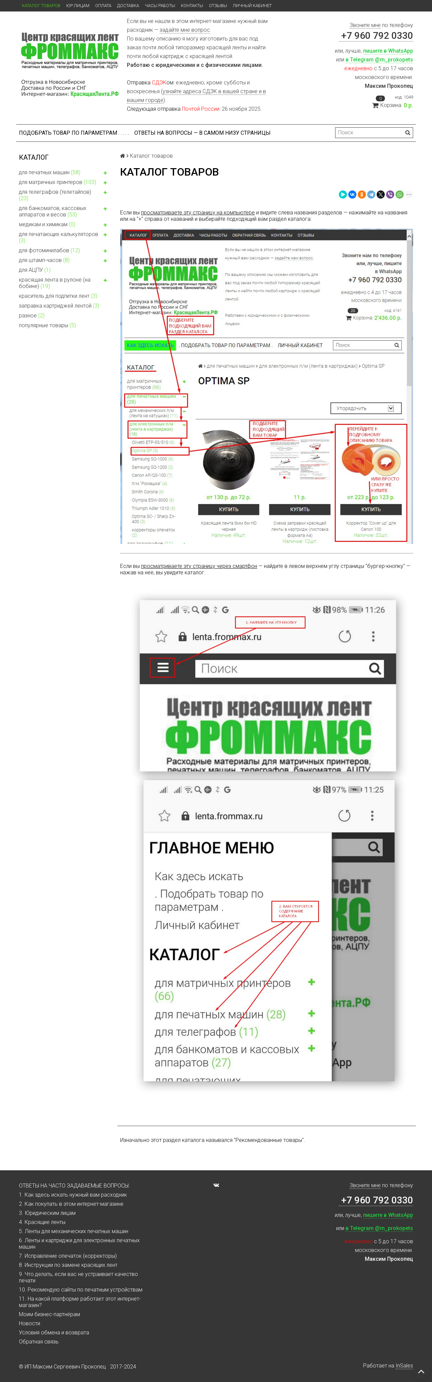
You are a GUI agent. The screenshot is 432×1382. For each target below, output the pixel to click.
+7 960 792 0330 (376, 35)
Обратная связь (39, 1341)
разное (32, 315)
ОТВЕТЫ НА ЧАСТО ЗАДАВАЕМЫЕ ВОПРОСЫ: (74, 1185)
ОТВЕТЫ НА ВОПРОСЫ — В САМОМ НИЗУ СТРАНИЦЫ (202, 133)
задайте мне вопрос (185, 30)
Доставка (128, 5)
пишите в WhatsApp (388, 51)
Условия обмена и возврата (54, 1332)
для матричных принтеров (64, 183)
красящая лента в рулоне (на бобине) (64, 283)
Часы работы (160, 5)
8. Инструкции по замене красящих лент (68, 1265)
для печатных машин (64, 173)
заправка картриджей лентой (59, 306)
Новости (29, 1323)
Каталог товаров (41, 5)
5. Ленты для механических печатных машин (73, 1231)
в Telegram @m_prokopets (379, 59)
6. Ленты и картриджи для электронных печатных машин (79, 1243)
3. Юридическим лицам (47, 1213)
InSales (404, 1365)
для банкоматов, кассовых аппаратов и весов (64, 211)
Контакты (192, 5)
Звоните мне (365, 25)
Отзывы (218, 5)
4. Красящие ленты (42, 1222)
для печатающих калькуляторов (64, 237)
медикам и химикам (64, 225)
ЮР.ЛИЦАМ (77, 5)
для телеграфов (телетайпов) (64, 195)
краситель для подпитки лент (58, 296)
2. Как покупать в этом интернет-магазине (71, 1204)
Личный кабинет (252, 5)
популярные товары (47, 325)
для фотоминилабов (64, 251)
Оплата (103, 5)
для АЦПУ (35, 270)
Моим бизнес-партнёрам (49, 1314)
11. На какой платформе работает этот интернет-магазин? (80, 1302)
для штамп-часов (64, 261)
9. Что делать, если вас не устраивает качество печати (78, 1277)
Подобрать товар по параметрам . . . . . (74, 133)
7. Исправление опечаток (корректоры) (68, 1256)
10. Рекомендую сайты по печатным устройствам (80, 1289)
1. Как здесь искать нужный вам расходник (73, 1195)
